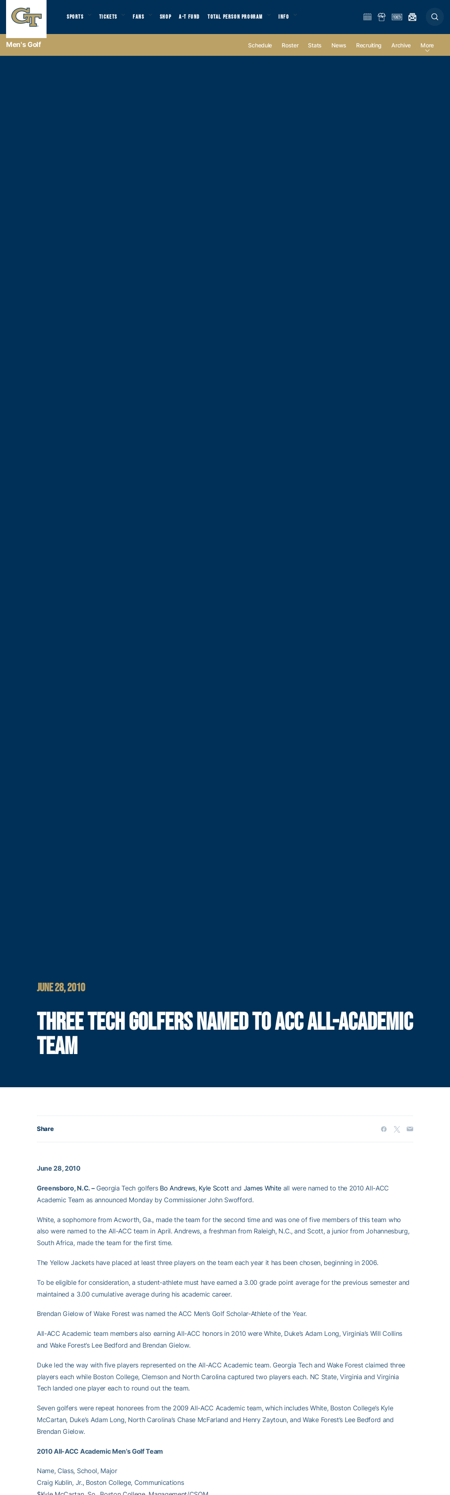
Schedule (260, 53)
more (427, 53)
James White (262, 1196)
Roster (290, 53)
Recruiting (369, 53)
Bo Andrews (177, 1196)
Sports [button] (76, 20)
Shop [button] (174, 20)
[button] (435, 21)
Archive (401, 53)
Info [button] (296, 20)
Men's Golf (23, 53)
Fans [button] (145, 20)
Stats (315, 53)
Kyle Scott (214, 1196)
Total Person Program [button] (245, 20)
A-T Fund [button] (198, 20)
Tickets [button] (111, 20)
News (338, 53)
